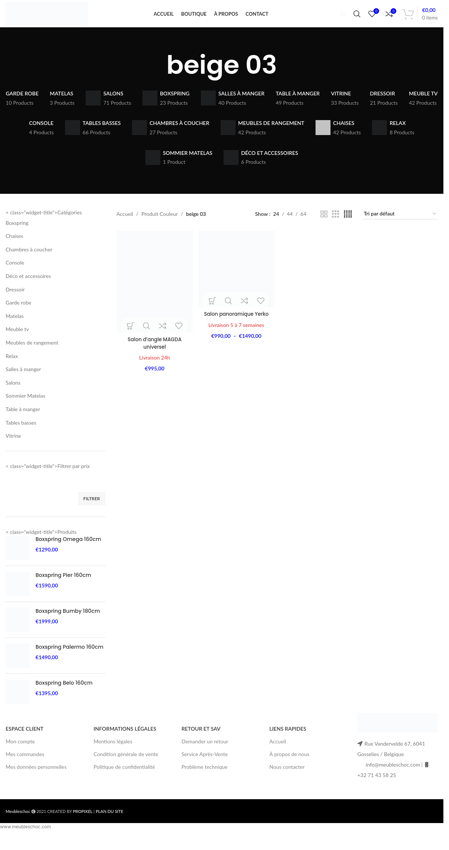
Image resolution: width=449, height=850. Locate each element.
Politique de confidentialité (124, 779)
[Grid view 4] (348, 226)
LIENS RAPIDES (288, 740)
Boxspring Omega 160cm (68, 551)
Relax (12, 367)
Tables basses (21, 434)
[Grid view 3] (335, 226)
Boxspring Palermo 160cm (69, 659)
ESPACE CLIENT (24, 740)
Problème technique (204, 779)
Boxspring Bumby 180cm (68, 623)
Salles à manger (23, 381)
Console (15, 274)
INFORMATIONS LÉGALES (124, 740)
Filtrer (91, 510)
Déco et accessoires (28, 288)
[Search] (357, 19)
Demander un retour (204, 753)
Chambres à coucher (29, 261)
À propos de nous (290, 766)
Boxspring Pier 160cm (63, 587)
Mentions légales (112, 753)
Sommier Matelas (25, 407)
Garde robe (18, 314)
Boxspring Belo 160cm (64, 694)
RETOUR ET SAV (200, 740)
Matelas (15, 328)
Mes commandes (25, 766)
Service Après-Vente (204, 766)
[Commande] (400, 226)
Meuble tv (17, 341)
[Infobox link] (340, 19)
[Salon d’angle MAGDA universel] (154, 292)
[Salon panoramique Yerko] (236, 280)
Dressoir (15, 301)
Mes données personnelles (36, 779)
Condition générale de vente (125, 766)
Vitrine (13, 447)
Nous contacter (287, 779)
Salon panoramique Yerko (236, 324)
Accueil (125, 226)
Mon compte (20, 753)
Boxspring (17, 234)
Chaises (14, 248)
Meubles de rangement (32, 354)
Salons (13, 394)
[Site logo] (51, 19)
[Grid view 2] (323, 226)
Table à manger (23, 421)
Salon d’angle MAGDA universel (153, 352)
